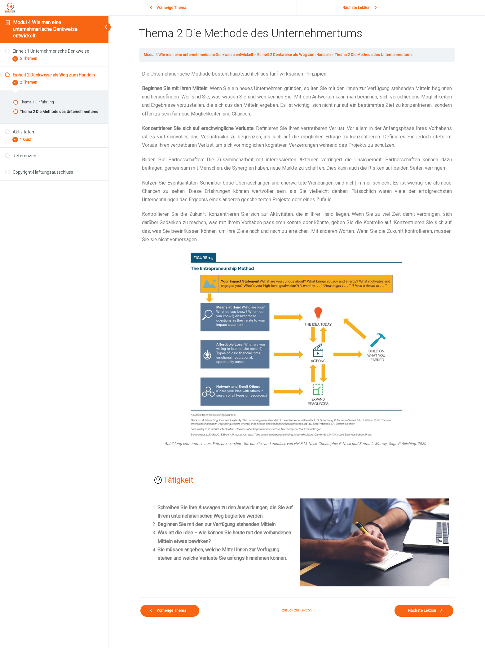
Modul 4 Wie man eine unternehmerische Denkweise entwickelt (45, 29)
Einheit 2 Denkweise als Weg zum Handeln (294, 55)
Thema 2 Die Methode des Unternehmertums (373, 55)
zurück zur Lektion (297, 610)
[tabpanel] (297, 330)
